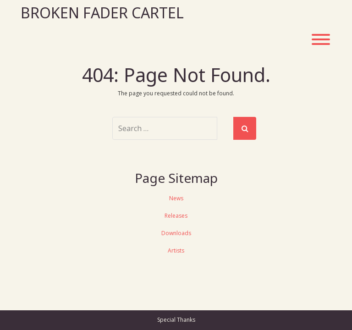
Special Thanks (176, 320)
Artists (176, 250)
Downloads (176, 233)
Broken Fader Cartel (102, 13)
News (176, 198)
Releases (176, 216)
